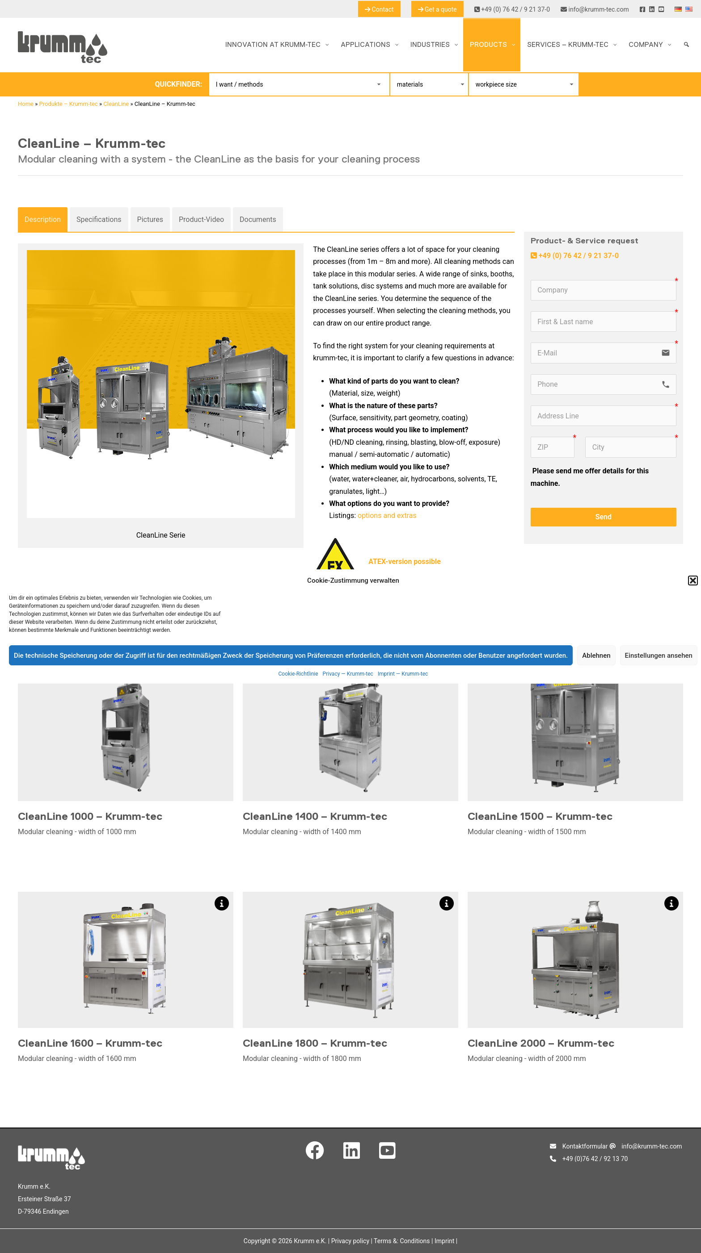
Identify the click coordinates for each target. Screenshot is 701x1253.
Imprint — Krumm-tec (403, 674)
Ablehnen (596, 656)
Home (26, 103)
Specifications (99, 219)
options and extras (387, 515)
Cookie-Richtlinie (298, 674)
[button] (692, 580)
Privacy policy (350, 1241)
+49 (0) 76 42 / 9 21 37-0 (512, 9)
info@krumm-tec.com (595, 9)
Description (43, 219)
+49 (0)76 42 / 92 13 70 (589, 1159)
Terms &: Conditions (402, 1241)
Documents (258, 219)
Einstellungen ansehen (659, 656)
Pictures (150, 219)
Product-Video (201, 219)
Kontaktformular (579, 1146)
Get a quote (437, 9)
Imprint (444, 1241)
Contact (379, 9)
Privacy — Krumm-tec (348, 674)
